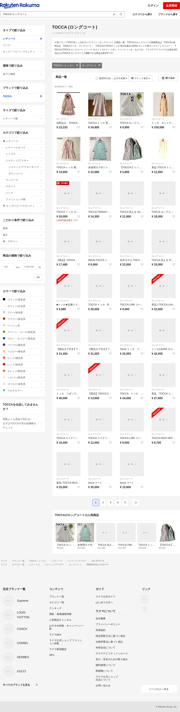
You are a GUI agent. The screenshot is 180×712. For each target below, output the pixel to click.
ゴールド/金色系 (22, 383)
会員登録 (171, 5)
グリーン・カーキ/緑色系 (22, 331)
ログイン (153, 5)
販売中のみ (103, 78)
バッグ (24, 192)
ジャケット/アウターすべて (25, 167)
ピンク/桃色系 (22, 357)
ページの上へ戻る (159, 689)
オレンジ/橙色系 (22, 371)
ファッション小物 (24, 199)
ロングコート (91, 65)
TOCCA (22, 96)
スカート (24, 186)
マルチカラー (22, 390)
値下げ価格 (22, 74)
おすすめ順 (120, 78)
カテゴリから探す (142, 14)
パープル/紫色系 (22, 344)
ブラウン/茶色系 (22, 318)
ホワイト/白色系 (22, 306)
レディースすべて (24, 147)
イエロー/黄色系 (22, 351)
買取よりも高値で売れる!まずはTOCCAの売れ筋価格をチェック (22, 423)
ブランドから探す (168, 14)
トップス (24, 154)
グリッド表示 (140, 78)
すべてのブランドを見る (16, 684)
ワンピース (24, 179)
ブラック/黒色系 (22, 299)
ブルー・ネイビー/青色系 (22, 338)
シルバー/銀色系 (22, 377)
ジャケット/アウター (24, 160)
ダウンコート (25, 173)
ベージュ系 (22, 325)
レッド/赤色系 (22, 364)
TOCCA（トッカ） (65, 65)
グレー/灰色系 (22, 312)
